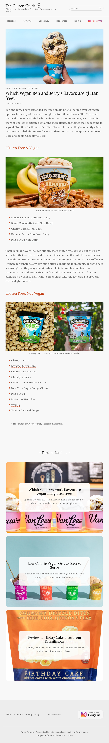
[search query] (86, 8)
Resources (61, 21)
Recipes (11, 21)
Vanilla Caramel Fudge (25, 410)
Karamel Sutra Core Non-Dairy (30, 234)
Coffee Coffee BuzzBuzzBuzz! (29, 382)
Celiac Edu (44, 21)
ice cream (32, 88)
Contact (18, 714)
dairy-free (12, 88)
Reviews (27, 21)
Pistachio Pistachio (23, 399)
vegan (22, 88)
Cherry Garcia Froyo (23, 371)
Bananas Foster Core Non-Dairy (30, 217)
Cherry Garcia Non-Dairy (26, 228)
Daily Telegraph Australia (49, 423)
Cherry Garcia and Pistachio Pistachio (48, 353)
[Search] (100, 8)
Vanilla (15, 404)
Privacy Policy (32, 714)
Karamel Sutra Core (23, 365)
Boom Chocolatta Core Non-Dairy (32, 223)
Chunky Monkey (21, 377)
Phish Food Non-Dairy (24, 239)
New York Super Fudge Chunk (29, 388)
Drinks (77, 21)
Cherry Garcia (20, 360)
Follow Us (95, 21)
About (9, 714)
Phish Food (18, 393)
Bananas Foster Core (46, 210)
